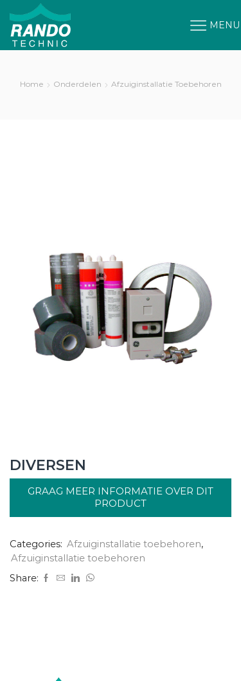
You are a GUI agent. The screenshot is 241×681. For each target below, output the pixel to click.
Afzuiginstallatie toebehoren (166, 84)
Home (32, 84)
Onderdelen (77, 84)
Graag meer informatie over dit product (120, 497)
